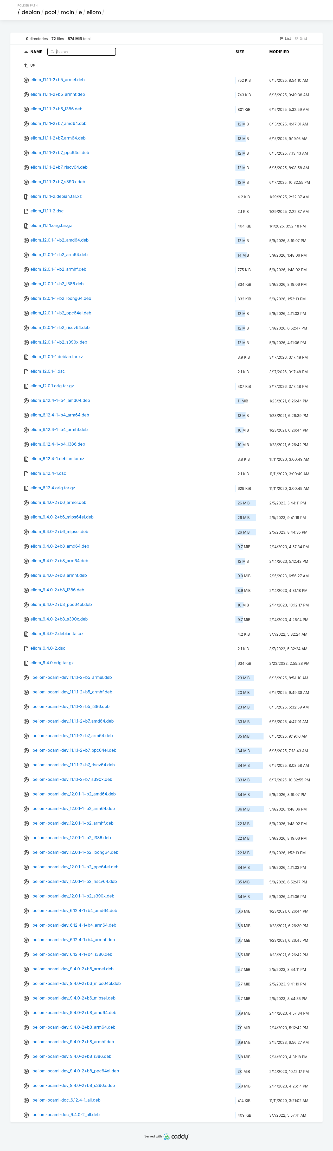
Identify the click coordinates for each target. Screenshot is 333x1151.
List (285, 38)
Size (240, 51)
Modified (279, 51)
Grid (300, 38)
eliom (94, 12)
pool (50, 12)
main (67, 12)
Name (37, 51)
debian (31, 12)
